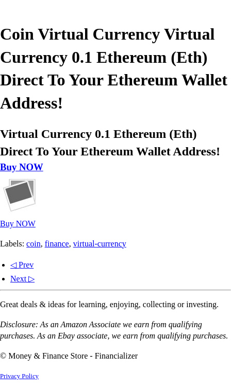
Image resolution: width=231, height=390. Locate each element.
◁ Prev (22, 264)
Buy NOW (21, 167)
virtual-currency (99, 243)
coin (33, 243)
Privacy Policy (19, 376)
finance (57, 243)
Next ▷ (22, 278)
